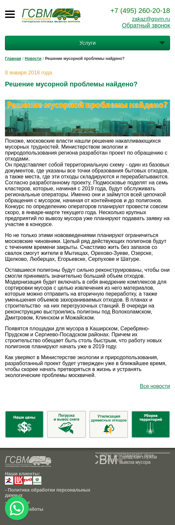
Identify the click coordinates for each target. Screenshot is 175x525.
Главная (13, 58)
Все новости (155, 386)
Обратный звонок (146, 25)
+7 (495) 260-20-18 (140, 10)
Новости (33, 58)
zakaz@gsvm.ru (151, 19)
